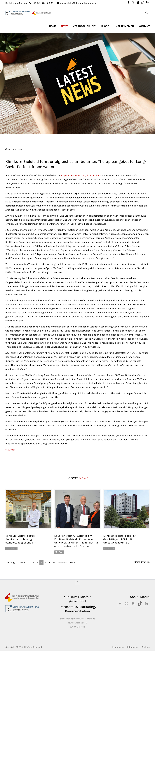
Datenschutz (133, 754)
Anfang (11, 669)
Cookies (146, 754)
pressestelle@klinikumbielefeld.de (76, 3)
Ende (72, 669)
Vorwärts (62, 669)
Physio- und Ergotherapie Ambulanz (81, 283)
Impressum (118, 754)
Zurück (11, 557)
